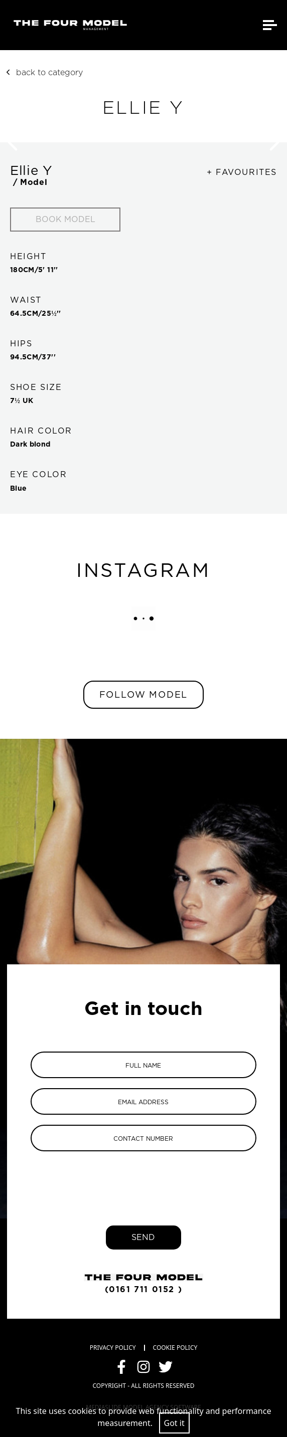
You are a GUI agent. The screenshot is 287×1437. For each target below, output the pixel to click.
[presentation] (143, 1180)
